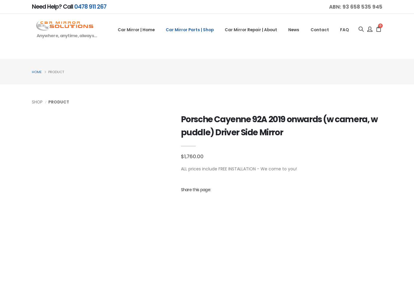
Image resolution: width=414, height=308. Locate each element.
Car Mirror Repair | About (251, 30)
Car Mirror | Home (136, 30)
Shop (37, 102)
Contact (320, 30)
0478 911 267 (90, 6)
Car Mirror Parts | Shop (190, 30)
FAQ (344, 30)
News (293, 30)
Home (37, 72)
